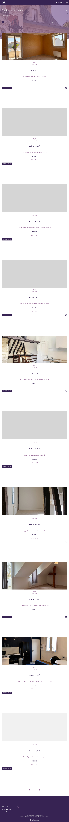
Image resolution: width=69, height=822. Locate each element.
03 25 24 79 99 (5, 806)
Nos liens (39, 816)
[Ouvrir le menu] (67, 2)
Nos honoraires (22, 816)
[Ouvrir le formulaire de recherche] (60, 2)
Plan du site (27, 816)
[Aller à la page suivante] (39, 790)
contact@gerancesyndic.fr (8, 808)
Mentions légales (32, 816)
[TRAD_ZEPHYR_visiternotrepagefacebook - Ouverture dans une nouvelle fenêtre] (17, 806)
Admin (36, 816)
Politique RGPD (44, 816)
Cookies (48, 816)
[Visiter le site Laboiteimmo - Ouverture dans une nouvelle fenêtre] (34, 819)
